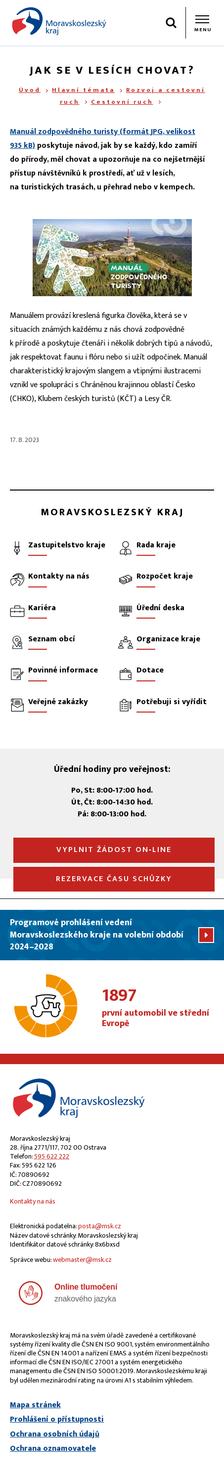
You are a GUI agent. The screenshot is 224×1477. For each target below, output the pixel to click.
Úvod (30, 90)
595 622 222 (51, 1156)
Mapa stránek (35, 1405)
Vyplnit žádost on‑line (114, 849)
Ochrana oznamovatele (53, 1448)
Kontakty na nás (32, 1201)
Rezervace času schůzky (114, 879)
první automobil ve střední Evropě (158, 1008)
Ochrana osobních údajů (54, 1434)
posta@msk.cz (99, 1226)
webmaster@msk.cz (82, 1259)
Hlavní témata (83, 90)
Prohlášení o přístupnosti (57, 1419)
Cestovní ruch (122, 101)
